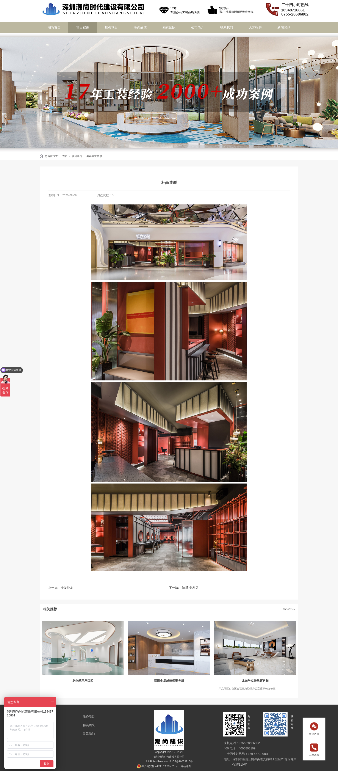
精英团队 (169, 27)
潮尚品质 (140, 27)
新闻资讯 (283, 27)
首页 (64, 156)
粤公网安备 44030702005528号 (159, 766)
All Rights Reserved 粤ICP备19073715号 (169, 761)
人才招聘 (255, 27)
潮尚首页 (54, 27)
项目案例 (82, 27)
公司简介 (197, 27)
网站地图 (186, 766)
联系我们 (226, 27)
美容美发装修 (94, 156)
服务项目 (111, 27)
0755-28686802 (294, 14)
